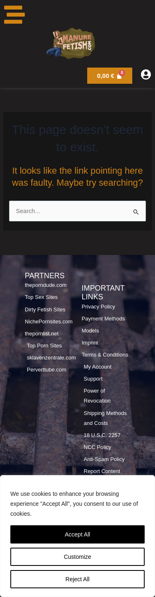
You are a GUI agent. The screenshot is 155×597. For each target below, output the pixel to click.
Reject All (77, 579)
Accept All (77, 534)
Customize (77, 556)
